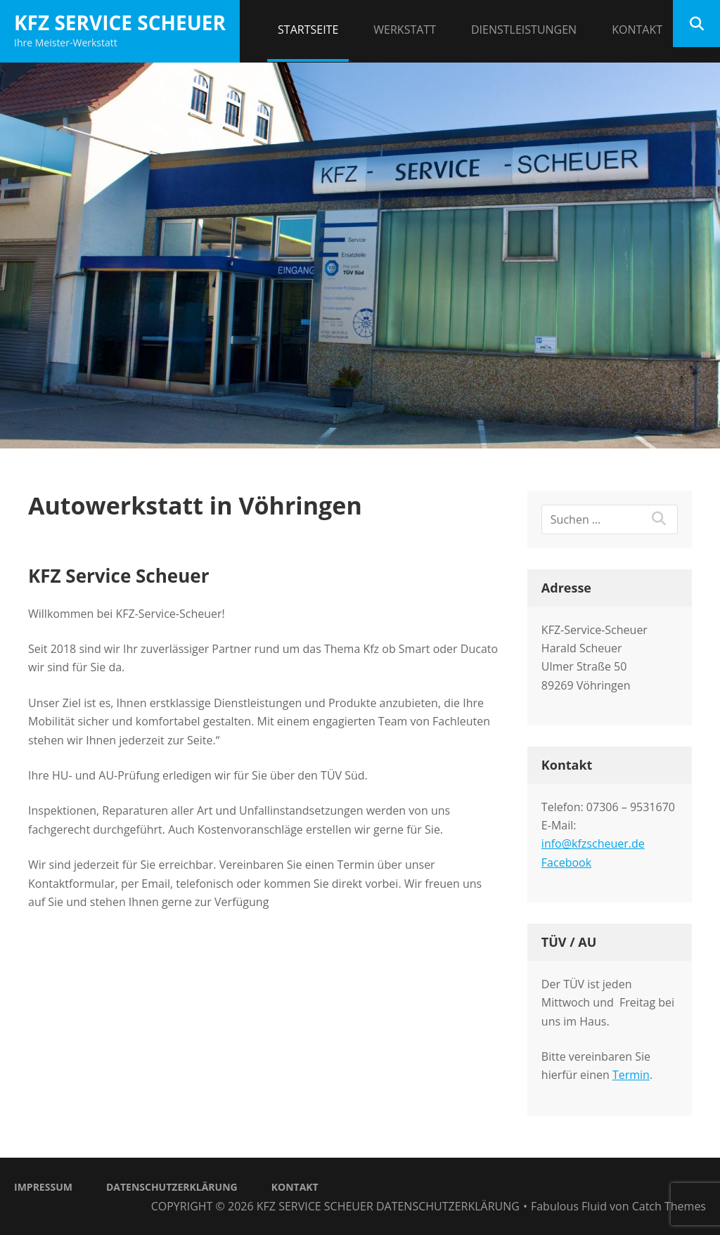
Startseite (308, 29)
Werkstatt (404, 29)
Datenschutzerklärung (172, 1187)
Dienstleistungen (524, 29)
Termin (631, 1074)
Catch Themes (669, 1206)
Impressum (43, 1187)
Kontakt (637, 29)
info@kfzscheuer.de (593, 843)
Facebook (566, 862)
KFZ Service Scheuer (120, 22)
